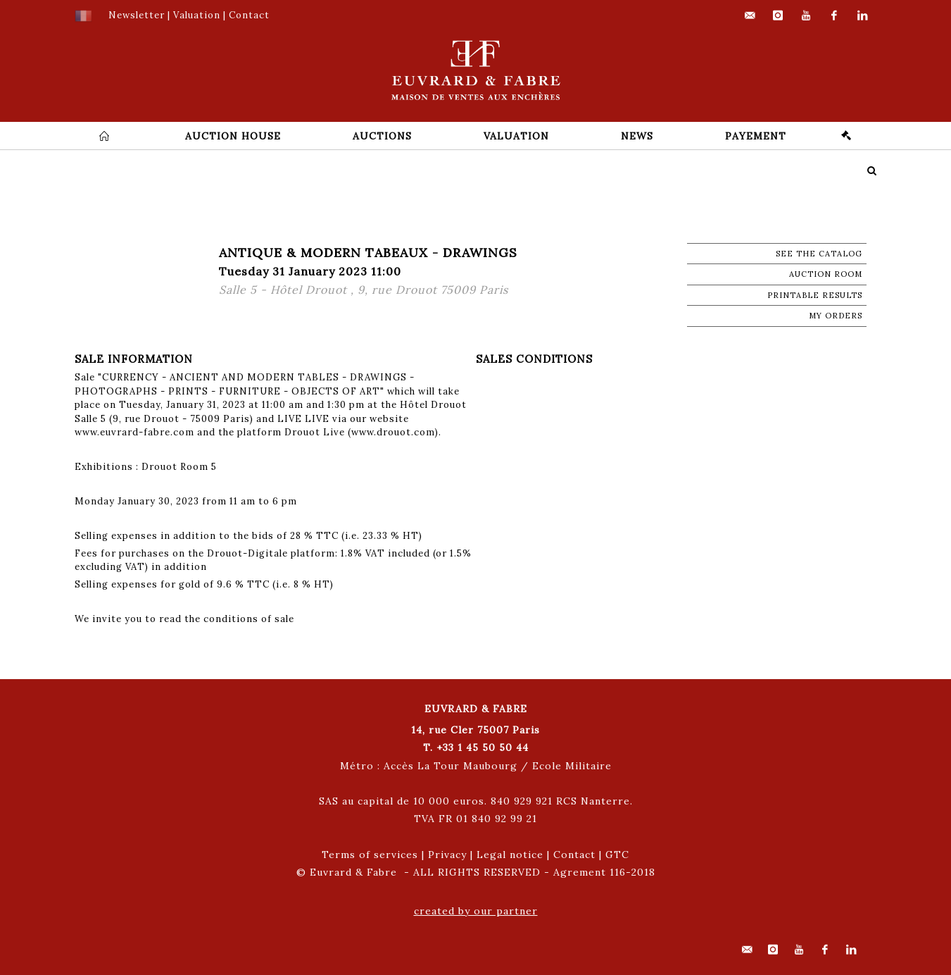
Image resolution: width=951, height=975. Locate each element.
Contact (574, 854)
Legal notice (510, 854)
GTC (617, 854)
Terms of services (370, 854)
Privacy (447, 854)
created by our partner (476, 911)
